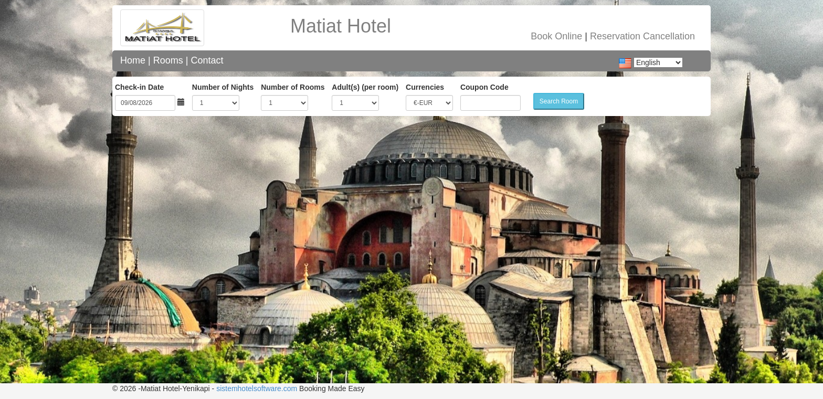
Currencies (425, 87)
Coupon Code (484, 87)
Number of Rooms (292, 87)
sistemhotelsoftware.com (256, 388)
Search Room (559, 101)
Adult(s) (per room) (365, 87)
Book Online (556, 36)
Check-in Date (139, 87)
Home (132, 60)
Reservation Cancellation (642, 36)
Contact (207, 60)
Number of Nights (223, 87)
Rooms (168, 60)
